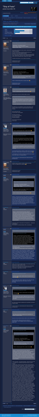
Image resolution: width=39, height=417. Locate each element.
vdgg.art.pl (25, 12)
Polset (4, 123)
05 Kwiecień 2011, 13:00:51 (15, 285)
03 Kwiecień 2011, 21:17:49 (15, 161)
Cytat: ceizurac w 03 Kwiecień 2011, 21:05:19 (20, 125)
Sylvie (4, 40)
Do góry (4, 403)
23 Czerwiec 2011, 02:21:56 (15, 325)
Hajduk (4, 174)
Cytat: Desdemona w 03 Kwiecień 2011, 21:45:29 (20, 230)
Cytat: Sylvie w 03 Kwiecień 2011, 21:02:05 (20, 128)
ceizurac (5, 87)
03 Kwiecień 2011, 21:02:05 (15, 64)
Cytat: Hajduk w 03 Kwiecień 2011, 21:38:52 (20, 209)
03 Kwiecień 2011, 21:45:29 (15, 207)
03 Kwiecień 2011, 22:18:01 (15, 262)
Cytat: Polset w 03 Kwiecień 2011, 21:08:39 (19, 273)
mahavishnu (5, 325)
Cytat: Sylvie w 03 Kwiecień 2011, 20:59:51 (19, 96)
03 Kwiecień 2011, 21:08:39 (15, 123)
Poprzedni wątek (27, 23)
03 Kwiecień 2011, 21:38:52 (15, 174)
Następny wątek (33, 23)
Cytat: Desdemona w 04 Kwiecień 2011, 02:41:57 (20, 287)
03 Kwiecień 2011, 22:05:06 (15, 228)
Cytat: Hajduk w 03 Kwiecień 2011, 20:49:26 (20, 69)
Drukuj (35, 403)
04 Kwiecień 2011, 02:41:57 (15, 271)
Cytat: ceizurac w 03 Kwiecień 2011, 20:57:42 (20, 179)
